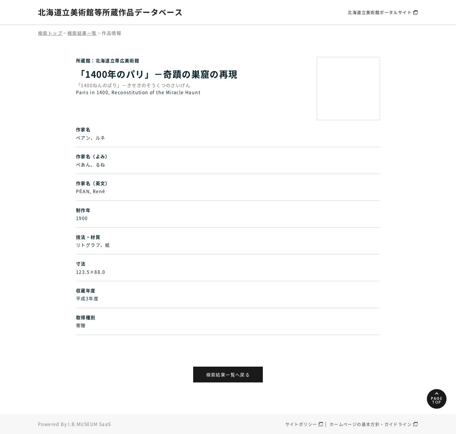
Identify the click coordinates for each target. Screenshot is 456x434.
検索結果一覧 (82, 33)
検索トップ (50, 33)
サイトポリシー (301, 424)
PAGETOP (437, 400)
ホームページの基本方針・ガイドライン (371, 424)
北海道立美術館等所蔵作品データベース (110, 12)
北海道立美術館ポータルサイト (380, 12)
